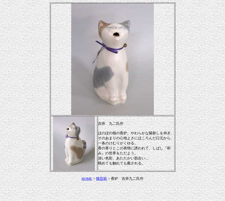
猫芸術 (101, 178)
